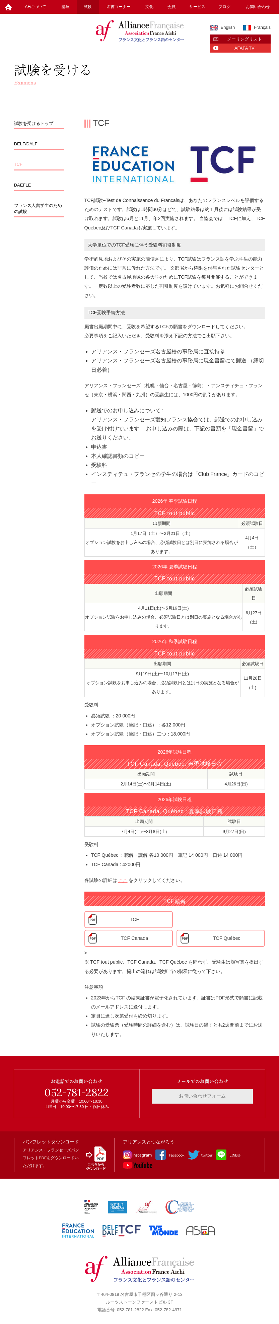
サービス (197, 6)
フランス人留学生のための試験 (38, 208)
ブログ (224, 6)
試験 (88, 6)
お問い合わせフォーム (202, 1096)
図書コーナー (119, 6)
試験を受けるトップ (33, 123)
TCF (18, 164)
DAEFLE (22, 185)
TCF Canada (134, 938)
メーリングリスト (244, 39)
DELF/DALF (26, 143)
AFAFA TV (244, 48)
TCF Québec (226, 938)
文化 (149, 6)
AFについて (35, 6)
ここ (123, 880)
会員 (171, 6)
